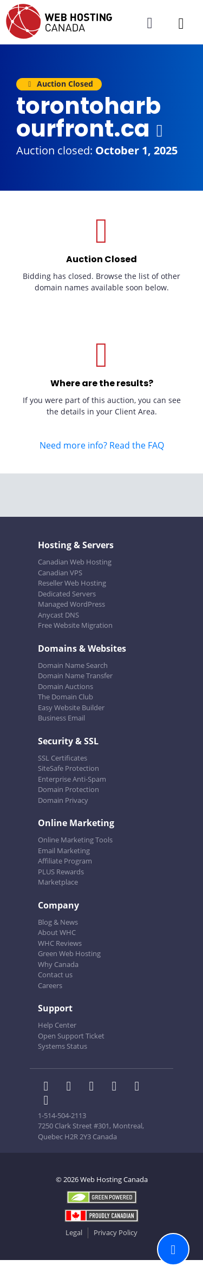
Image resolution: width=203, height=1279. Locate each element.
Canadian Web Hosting (75, 562)
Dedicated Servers (67, 594)
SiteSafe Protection (68, 768)
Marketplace (58, 882)
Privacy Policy (115, 1232)
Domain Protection (68, 789)
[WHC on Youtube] (139, 1087)
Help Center (57, 1025)
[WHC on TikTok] (48, 1101)
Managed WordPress (71, 604)
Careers (50, 985)
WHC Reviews (60, 943)
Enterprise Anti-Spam (72, 779)
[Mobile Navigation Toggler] (181, 23)
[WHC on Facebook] (49, 1087)
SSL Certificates (62, 758)
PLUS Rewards (61, 872)
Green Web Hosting (69, 953)
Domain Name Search (73, 665)
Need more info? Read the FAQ (102, 445)
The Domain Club (65, 697)
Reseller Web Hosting (72, 583)
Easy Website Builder (71, 707)
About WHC (57, 932)
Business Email (61, 718)
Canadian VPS (60, 572)
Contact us (55, 974)
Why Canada (58, 964)
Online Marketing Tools (75, 840)
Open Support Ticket (71, 1036)
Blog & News (58, 922)
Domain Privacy (63, 800)
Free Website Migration (75, 625)
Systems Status (62, 1046)
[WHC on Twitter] (72, 1087)
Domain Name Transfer (75, 675)
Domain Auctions (65, 686)
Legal (74, 1232)
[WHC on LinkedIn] (94, 1087)
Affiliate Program (65, 861)
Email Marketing (64, 850)
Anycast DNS (58, 615)
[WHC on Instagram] (117, 1087)
